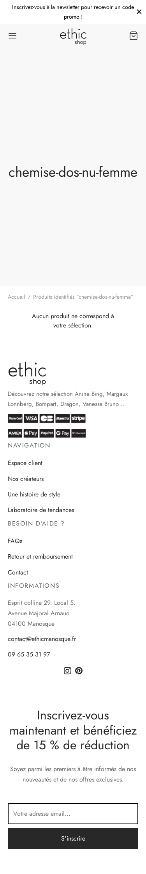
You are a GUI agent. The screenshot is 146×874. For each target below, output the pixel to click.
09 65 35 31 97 (29, 654)
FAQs (15, 540)
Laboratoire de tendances (41, 509)
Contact (18, 572)
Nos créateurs (26, 478)
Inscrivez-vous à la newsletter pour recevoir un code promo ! (73, 11)
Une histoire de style (34, 494)
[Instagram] (67, 671)
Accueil (16, 297)
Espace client (25, 462)
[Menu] (12, 36)
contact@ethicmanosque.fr (42, 638)
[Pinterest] (79, 671)
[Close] (139, 12)
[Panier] (133, 35)
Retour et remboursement (40, 556)
